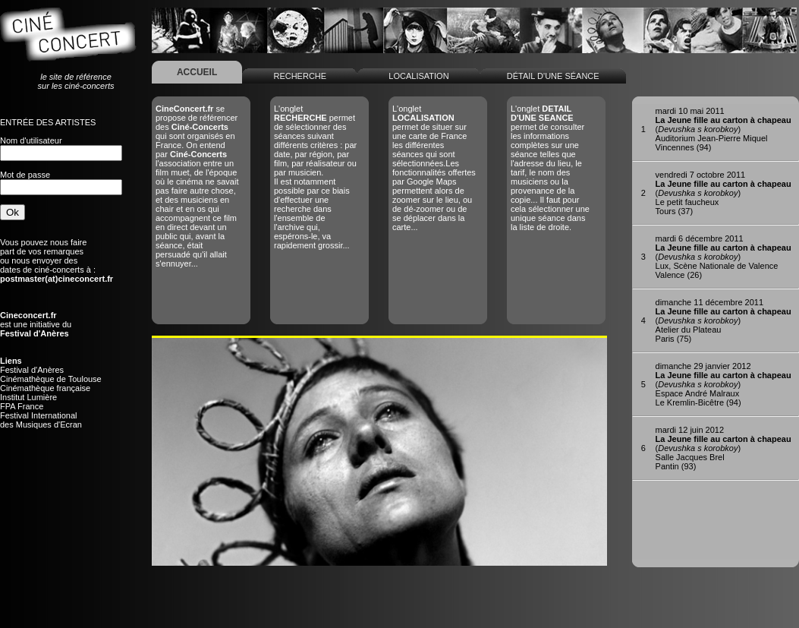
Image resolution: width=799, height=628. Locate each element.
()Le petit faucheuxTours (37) (723, 193)
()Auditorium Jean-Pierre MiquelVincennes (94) (723, 129)
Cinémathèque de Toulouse (51, 378)
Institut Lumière (28, 397)
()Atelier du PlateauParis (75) (723, 320)
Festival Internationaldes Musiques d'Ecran (41, 420)
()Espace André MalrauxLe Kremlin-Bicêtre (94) (723, 384)
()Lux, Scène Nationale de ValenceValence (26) (723, 256)
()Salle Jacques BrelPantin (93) (723, 448)
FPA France (21, 406)
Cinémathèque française (45, 388)
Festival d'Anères (32, 369)
